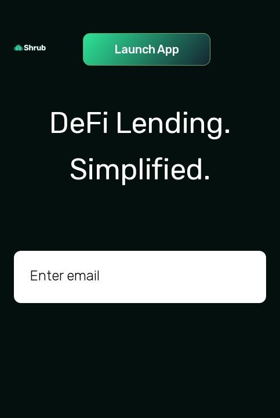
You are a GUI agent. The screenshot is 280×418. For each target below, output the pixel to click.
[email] (140, 277)
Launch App (146, 49)
